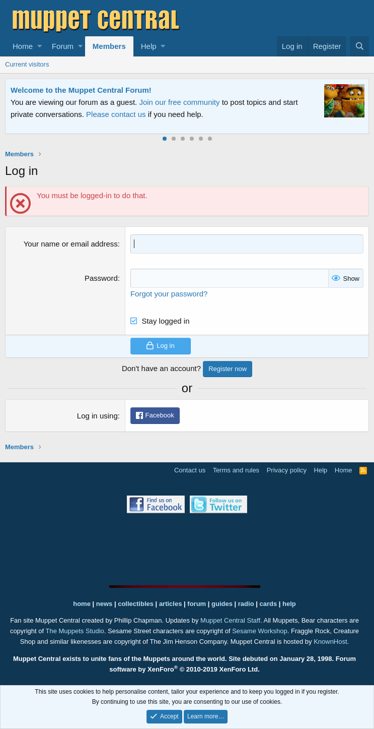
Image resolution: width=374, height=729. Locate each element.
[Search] (359, 46)
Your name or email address (71, 243)
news (104, 604)
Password (101, 278)
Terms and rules (236, 470)
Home (23, 46)
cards (268, 604)
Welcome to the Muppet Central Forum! (81, 90)
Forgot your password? (168, 293)
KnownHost (330, 641)
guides (222, 604)
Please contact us (115, 114)
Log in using (97, 415)
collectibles (136, 604)
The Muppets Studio (74, 631)
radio (246, 604)
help (289, 604)
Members (109, 46)
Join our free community (179, 102)
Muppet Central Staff (230, 620)
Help (149, 46)
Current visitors (27, 64)
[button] (39, 46)
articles (171, 604)
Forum (62, 46)
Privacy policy (287, 470)
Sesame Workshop (259, 631)
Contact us (189, 470)
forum (196, 604)
